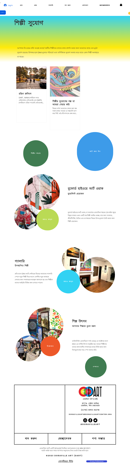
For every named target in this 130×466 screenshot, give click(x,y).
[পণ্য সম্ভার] (98, 439)
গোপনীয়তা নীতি (65, 461)
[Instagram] (85, 420)
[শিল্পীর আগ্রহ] (35, 153)
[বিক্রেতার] (50, 346)
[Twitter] (95, 420)
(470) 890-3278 (90, 410)
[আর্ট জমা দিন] (95, 151)
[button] (121, 4)
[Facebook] (90, 420)
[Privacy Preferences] (96, 461)
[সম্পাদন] (96, 367)
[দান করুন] (31, 439)
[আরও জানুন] (47, 219)
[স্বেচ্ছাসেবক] (65, 439)
